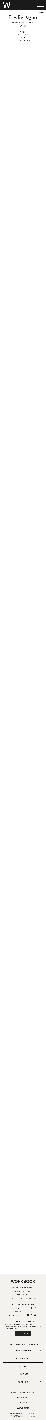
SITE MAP (23, 1403)
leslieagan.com (18, 22)
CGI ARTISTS (29, 1382)
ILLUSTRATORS (29, 1358)
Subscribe (23, 1333)
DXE (23, 38)
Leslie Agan (23, 17)
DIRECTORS (30, 1366)
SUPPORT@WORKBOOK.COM (23, 1298)
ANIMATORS (30, 1374)
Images (23, 32)
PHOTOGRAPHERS (28, 1350)
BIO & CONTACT (23, 40)
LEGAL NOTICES (23, 1408)
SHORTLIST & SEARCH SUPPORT (23, 1392)
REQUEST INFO (23, 1397)
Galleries (23, 35)
